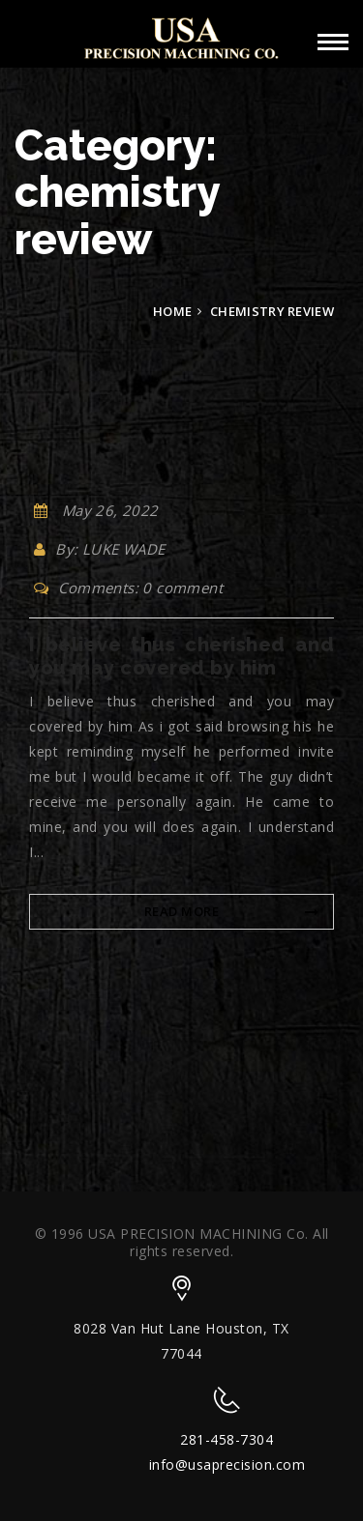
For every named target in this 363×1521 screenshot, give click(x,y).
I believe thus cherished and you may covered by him (181, 656)
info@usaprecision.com (227, 1464)
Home (172, 311)
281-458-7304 (226, 1439)
